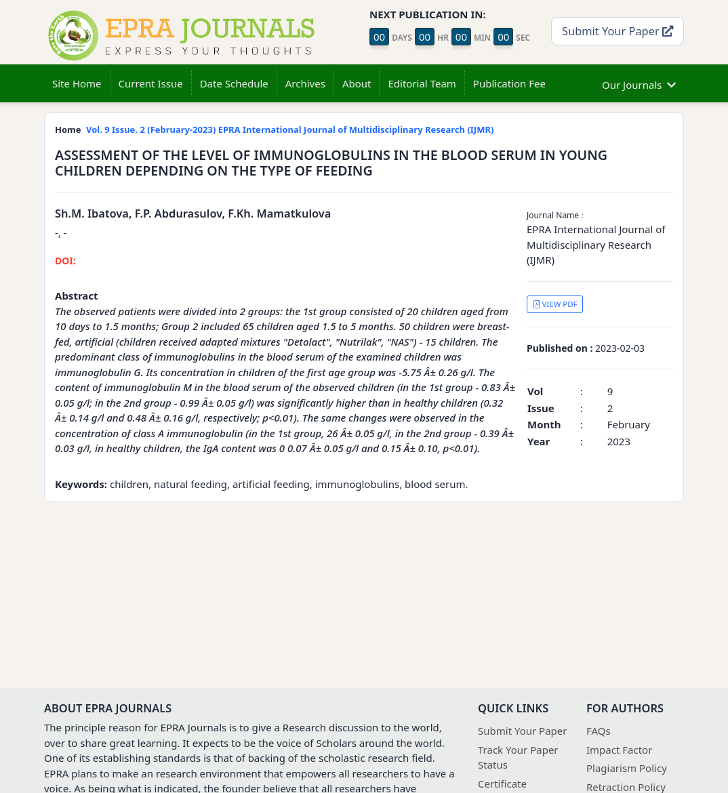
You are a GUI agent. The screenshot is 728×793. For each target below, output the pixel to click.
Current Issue (151, 83)
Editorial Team (422, 83)
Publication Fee (509, 83)
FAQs (598, 730)
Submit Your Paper (617, 31)
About (356, 83)
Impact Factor (619, 749)
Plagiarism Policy (626, 768)
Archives (305, 83)
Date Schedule (234, 83)
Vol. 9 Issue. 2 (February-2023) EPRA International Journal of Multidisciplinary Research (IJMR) (289, 129)
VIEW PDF (555, 304)
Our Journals (639, 83)
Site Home (77, 83)
